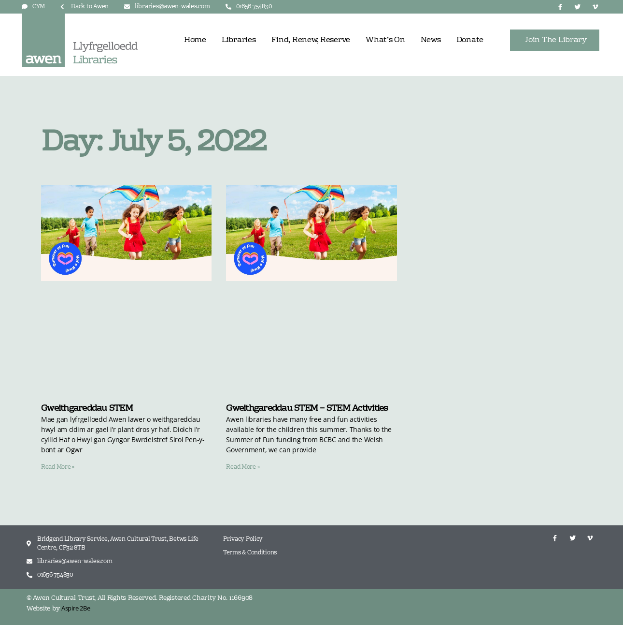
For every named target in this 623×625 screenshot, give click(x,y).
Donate (469, 40)
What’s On (385, 40)
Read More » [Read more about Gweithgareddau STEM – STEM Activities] (242, 467)
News (431, 40)
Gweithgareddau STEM (87, 408)
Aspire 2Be (75, 608)
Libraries (239, 40)
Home (195, 40)
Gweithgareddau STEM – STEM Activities (306, 408)
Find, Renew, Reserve (311, 40)
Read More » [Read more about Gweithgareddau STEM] (57, 467)
